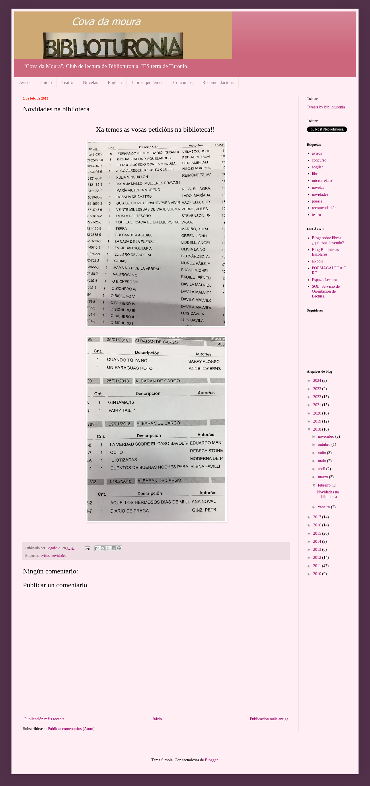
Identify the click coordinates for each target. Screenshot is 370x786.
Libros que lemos (147, 82)
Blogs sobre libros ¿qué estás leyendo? (328, 240)
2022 (317, 397)
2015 (317, 533)
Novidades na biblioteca (328, 494)
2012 (317, 557)
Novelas (90, 82)
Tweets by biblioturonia (326, 107)
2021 (317, 405)
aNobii (317, 261)
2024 (317, 380)
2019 (317, 421)
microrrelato (322, 180)
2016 (317, 525)
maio (322, 461)
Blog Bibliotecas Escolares (325, 252)
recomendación (324, 208)
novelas (318, 187)
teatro (316, 215)
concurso (319, 160)
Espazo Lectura (324, 280)
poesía (317, 201)
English (115, 82)
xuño (322, 453)
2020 (317, 413)
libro (316, 174)
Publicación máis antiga (269, 719)
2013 (317, 549)
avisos (45, 556)
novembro (326, 436)
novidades (58, 556)
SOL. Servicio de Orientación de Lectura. (326, 291)
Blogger (211, 760)
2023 (317, 389)
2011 (317, 566)
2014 (317, 541)
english (318, 167)
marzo (323, 477)
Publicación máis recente (44, 719)
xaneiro (324, 507)
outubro (324, 444)
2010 (317, 574)
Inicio (46, 82)
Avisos (25, 82)
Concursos (183, 82)
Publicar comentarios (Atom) (71, 729)
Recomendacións (217, 82)
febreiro (325, 485)
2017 (317, 517)
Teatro (67, 82)
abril (322, 469)
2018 (317, 429)
